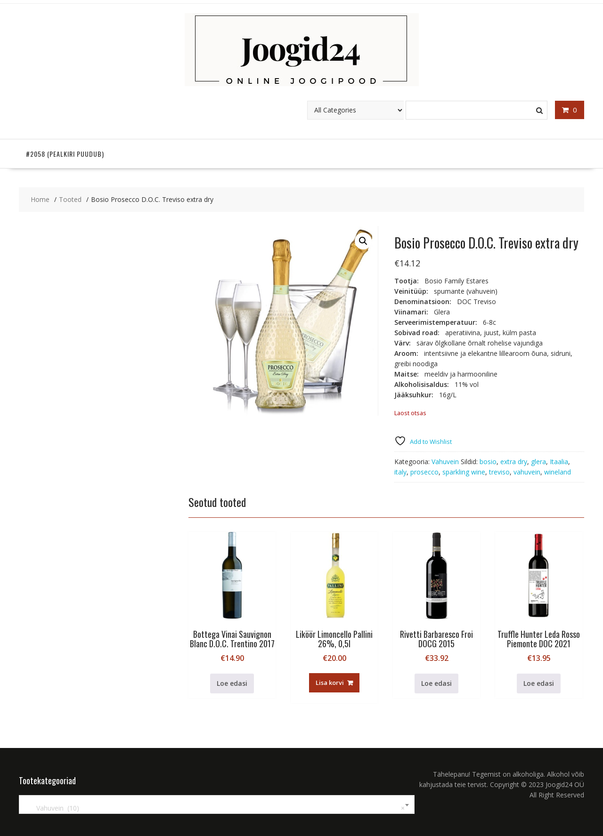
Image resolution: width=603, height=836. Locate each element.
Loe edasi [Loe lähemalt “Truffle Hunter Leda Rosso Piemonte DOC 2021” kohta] (538, 683)
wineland (557, 471)
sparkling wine (463, 471)
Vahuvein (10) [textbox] (215, 808)
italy (400, 471)
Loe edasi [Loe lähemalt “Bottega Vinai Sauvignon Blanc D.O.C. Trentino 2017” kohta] (232, 683)
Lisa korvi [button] (330, 682)
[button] (363, 241)
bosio (488, 461)
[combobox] (217, 804)
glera (538, 461)
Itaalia (559, 461)
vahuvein (526, 471)
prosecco (424, 471)
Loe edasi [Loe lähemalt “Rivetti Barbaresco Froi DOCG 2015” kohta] (436, 683)
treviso (499, 471)
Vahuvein (445, 461)
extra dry (513, 461)
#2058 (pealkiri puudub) (65, 154)
